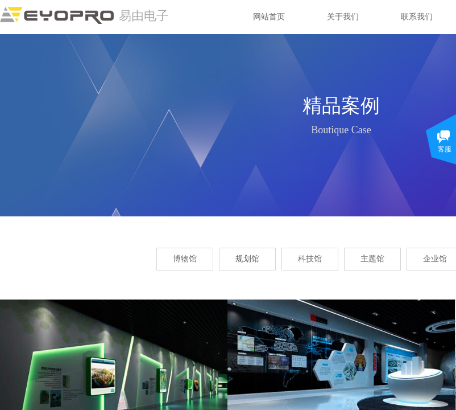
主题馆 (372, 259)
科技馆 (310, 259)
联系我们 (417, 17)
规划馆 (247, 259)
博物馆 (185, 259)
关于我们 (343, 17)
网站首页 (269, 17)
